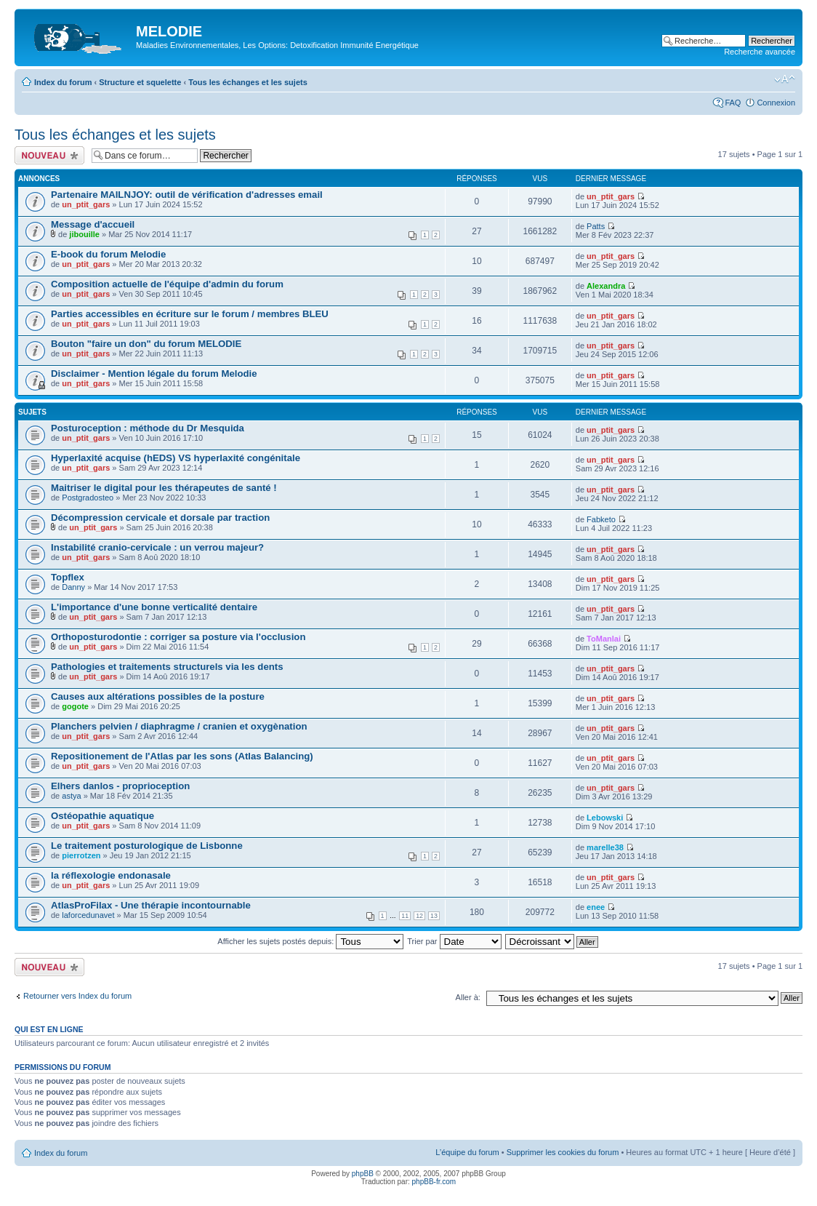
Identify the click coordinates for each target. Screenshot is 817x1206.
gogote (75, 706)
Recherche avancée (759, 51)
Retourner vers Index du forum (77, 995)
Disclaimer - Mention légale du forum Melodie (154, 373)
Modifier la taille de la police (784, 79)
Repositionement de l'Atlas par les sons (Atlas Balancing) (182, 756)
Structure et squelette (140, 82)
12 (419, 915)
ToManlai (604, 638)
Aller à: (468, 997)
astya (71, 795)
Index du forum (63, 82)
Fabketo (601, 519)
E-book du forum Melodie (108, 254)
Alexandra (606, 285)
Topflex (67, 577)
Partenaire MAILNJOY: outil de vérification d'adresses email (187, 194)
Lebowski (605, 817)
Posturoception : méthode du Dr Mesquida (147, 428)
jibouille (84, 234)
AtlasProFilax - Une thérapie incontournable (151, 905)
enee (596, 907)
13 (434, 915)
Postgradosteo (87, 497)
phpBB (363, 1174)
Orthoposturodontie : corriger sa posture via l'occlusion (178, 636)
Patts (596, 226)
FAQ (733, 102)
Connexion (776, 102)
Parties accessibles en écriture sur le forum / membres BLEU (190, 313)
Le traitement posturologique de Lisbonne (147, 845)
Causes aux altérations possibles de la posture (158, 696)
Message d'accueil (92, 224)
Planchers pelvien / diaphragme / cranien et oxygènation (179, 726)
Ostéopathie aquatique (102, 815)
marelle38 (605, 847)
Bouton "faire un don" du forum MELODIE (146, 343)
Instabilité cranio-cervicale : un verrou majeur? (157, 547)
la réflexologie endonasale (111, 875)
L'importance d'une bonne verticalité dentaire (154, 607)
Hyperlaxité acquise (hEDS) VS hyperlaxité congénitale (175, 457)
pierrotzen (81, 855)
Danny (73, 587)
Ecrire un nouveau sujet (49, 155)
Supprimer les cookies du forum (563, 1152)
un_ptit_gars (86, 204)
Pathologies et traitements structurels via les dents (167, 666)
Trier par (454, 941)
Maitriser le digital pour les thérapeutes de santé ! (164, 487)
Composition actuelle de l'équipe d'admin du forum (167, 284)
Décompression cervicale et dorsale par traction (160, 517)
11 (404, 915)
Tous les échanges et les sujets (247, 82)
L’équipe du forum (467, 1152)
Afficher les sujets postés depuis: (310, 941)
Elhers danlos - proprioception (120, 785)
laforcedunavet (88, 915)
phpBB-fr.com (434, 1182)
